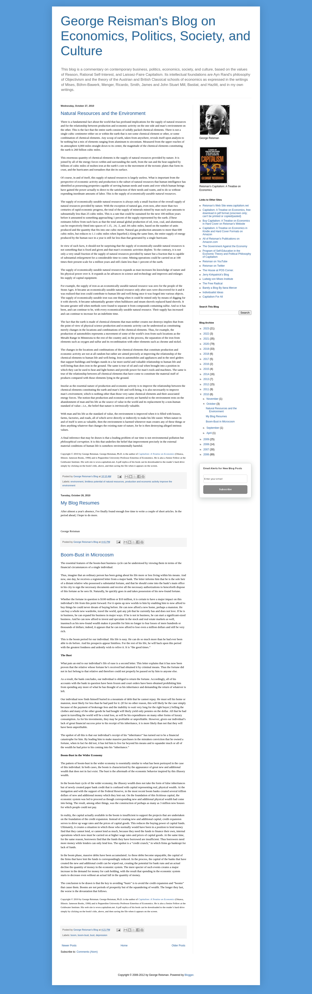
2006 (206, 454)
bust (92, 935)
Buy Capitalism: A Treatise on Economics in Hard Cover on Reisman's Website (226, 222)
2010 (206, 394)
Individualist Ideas (213, 292)
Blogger (189, 974)
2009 (206, 439)
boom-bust (83, 935)
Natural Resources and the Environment (103, 113)
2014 (206, 374)
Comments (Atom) (87, 951)
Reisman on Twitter (214, 265)
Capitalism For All (213, 296)
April (209, 433)
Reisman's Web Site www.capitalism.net (226, 205)
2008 (206, 444)
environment (77, 481)
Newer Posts (69, 945)
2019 (206, 348)
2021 (206, 338)
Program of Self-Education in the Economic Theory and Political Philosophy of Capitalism (227, 254)
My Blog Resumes (80, 503)
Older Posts (178, 945)
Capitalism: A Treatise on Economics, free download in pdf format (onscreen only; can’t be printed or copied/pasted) (226, 213)
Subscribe (225, 489)
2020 (206, 343)
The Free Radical (213, 283)
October (211, 403)
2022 (206, 333)
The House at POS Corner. (218, 270)
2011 (206, 389)
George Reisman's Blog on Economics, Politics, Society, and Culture (155, 36)
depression (101, 935)
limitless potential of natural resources (104, 481)
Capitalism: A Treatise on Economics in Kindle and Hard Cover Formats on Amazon (225, 231)
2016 (206, 364)
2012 (206, 384)
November (212, 398)
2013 (206, 379)
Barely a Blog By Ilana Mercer (220, 287)
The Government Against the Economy (225, 246)
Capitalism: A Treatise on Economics (156, 454)
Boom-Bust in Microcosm (87, 554)
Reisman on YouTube (215, 261)
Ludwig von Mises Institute (218, 278)
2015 (206, 369)
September (213, 427)
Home (124, 945)
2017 (206, 359)
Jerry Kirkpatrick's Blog (216, 274)
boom (73, 935)
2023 (206, 328)
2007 (206, 449)
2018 (206, 353)
